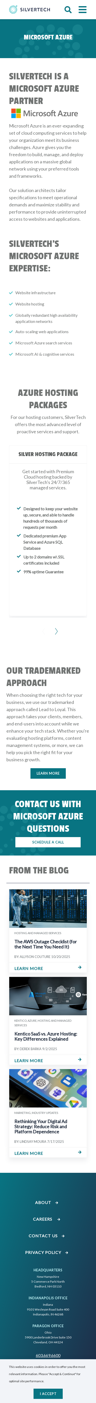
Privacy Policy (47, 1252)
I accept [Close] (48, 1394)
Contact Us (47, 1236)
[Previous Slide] (41, 628)
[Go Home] (29, 9)
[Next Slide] (54, 628)
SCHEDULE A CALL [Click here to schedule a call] (48, 842)
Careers (47, 1219)
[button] (68, 9)
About (47, 1202)
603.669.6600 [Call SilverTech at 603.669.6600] (48, 1355)
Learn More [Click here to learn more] (48, 773)
